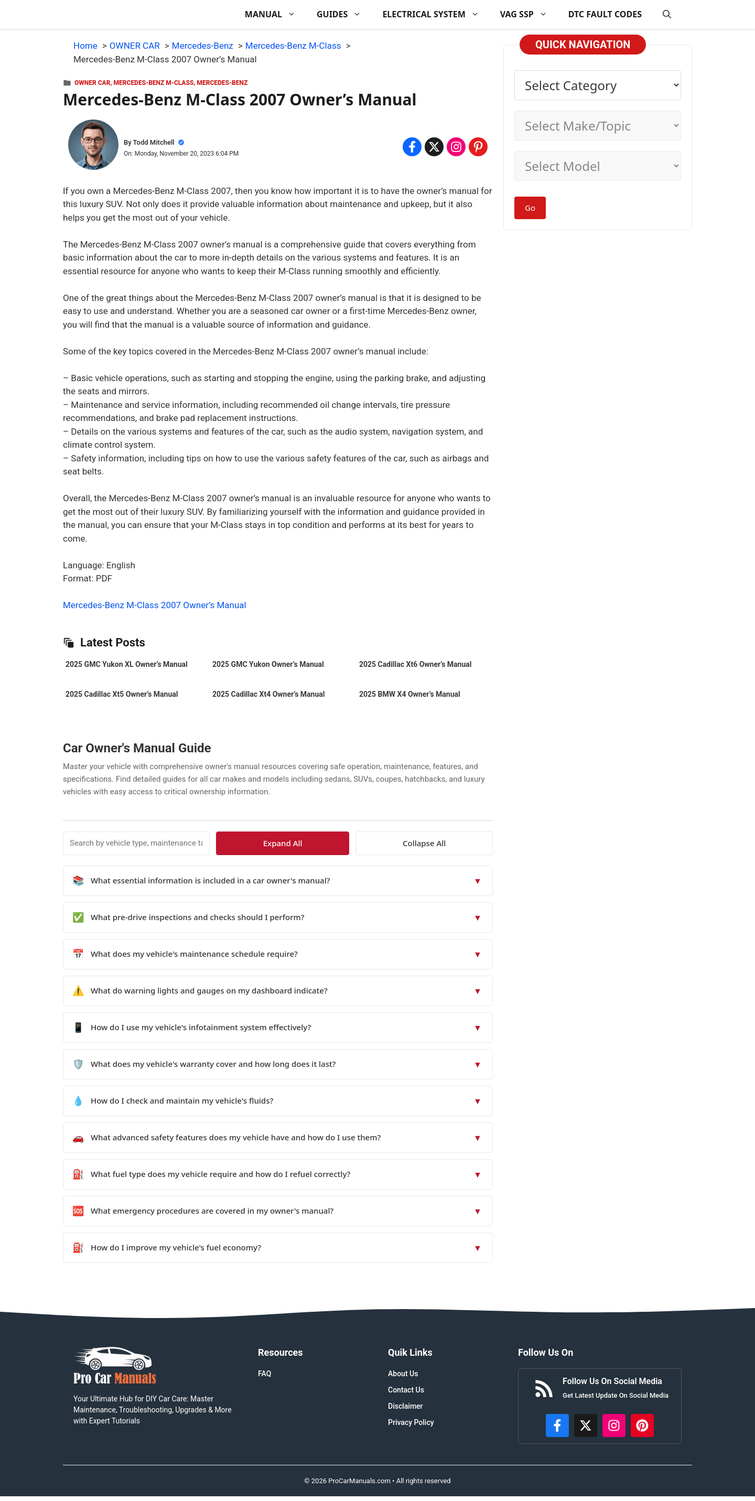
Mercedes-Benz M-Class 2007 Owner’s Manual (154, 605)
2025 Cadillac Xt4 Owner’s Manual (268, 694)
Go (530, 207)
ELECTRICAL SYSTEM (435, 14)
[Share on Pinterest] (478, 146)
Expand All (397, 843)
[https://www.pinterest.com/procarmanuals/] (642, 1425)
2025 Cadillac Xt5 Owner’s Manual (122, 694)
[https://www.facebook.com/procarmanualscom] (557, 1425)
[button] (667, 14)
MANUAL (275, 14)
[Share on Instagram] (456, 146)
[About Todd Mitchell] (93, 147)
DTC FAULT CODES (605, 14)
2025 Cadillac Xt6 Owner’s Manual (415, 664)
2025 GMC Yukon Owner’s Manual (268, 664)
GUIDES (344, 14)
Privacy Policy (411, 1422)
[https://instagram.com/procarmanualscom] (613, 1425)
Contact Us (406, 1390)
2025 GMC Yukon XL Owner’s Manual (127, 664)
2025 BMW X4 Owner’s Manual (409, 694)
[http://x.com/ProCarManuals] (585, 1425)
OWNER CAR (92, 83)
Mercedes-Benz (222, 83)
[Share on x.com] (434, 146)
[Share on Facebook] (412, 146)
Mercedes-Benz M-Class (154, 83)
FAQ (264, 1373)
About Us (403, 1373)
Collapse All (462, 843)
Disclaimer (405, 1406)
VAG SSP (529, 14)
